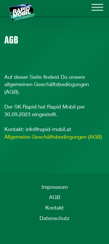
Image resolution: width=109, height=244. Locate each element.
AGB (54, 197)
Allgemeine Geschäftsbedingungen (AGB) (53, 136)
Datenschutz (54, 218)
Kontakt (54, 207)
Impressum (55, 187)
